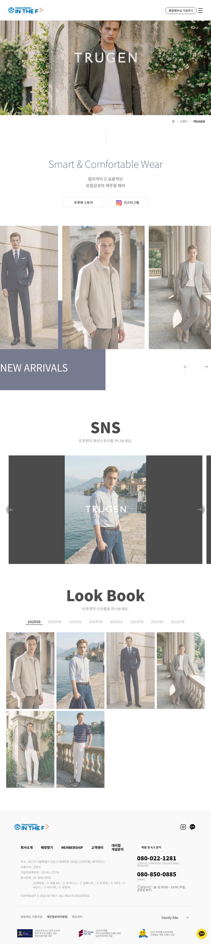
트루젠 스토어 (83, 213)
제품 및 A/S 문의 (151, 847)
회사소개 (27, 847)
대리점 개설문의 (117, 847)
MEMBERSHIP (72, 847)
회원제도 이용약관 (31, 917)
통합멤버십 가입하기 (181, 10)
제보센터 (77, 917)
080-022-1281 (156, 858)
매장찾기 (47, 847)
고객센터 (97, 847)
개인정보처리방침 (57, 917)
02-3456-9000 (42, 878)
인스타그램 (127, 214)
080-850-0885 (156, 874)
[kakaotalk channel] (202, 934)
